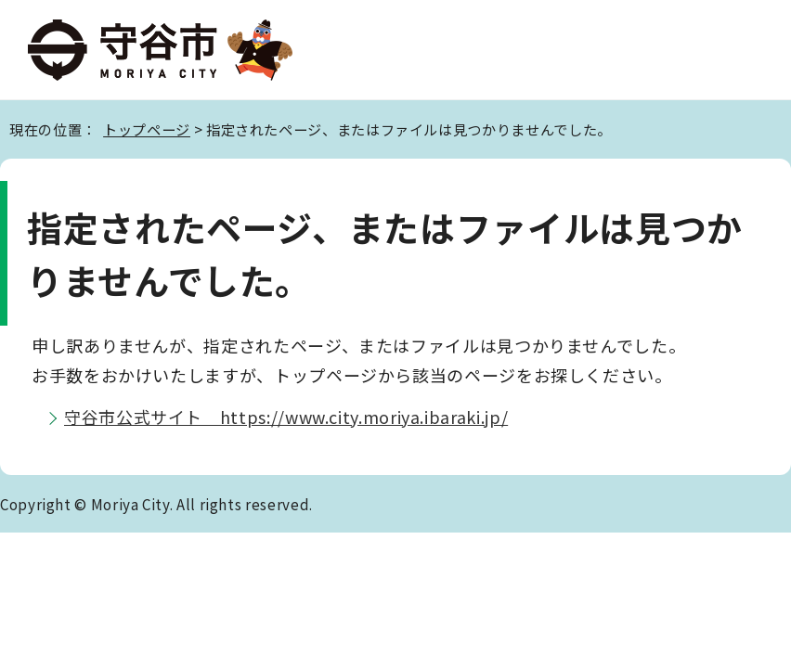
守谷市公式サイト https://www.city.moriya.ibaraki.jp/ (286, 417)
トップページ (146, 129)
